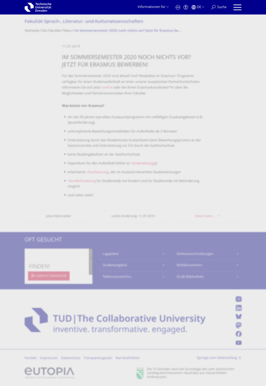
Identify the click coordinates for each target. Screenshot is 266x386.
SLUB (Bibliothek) (190, 277)
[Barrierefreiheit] (185, 7)
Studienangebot (115, 265)
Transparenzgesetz (98, 358)
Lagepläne (110, 254)
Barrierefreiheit (127, 358)
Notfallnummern (189, 265)
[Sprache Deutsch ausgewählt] (197, 7)
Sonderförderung (83, 181)
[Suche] (218, 7)
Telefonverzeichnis (117, 277)
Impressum (49, 358)
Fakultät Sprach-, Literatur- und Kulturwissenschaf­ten (84, 22)
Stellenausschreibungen (195, 254)
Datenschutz (70, 358)
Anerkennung (98, 172)
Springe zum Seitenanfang (217, 358)
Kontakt (31, 358)
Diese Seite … (205, 216)
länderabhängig (144, 163)
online (108, 87)
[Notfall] (177, 7)
